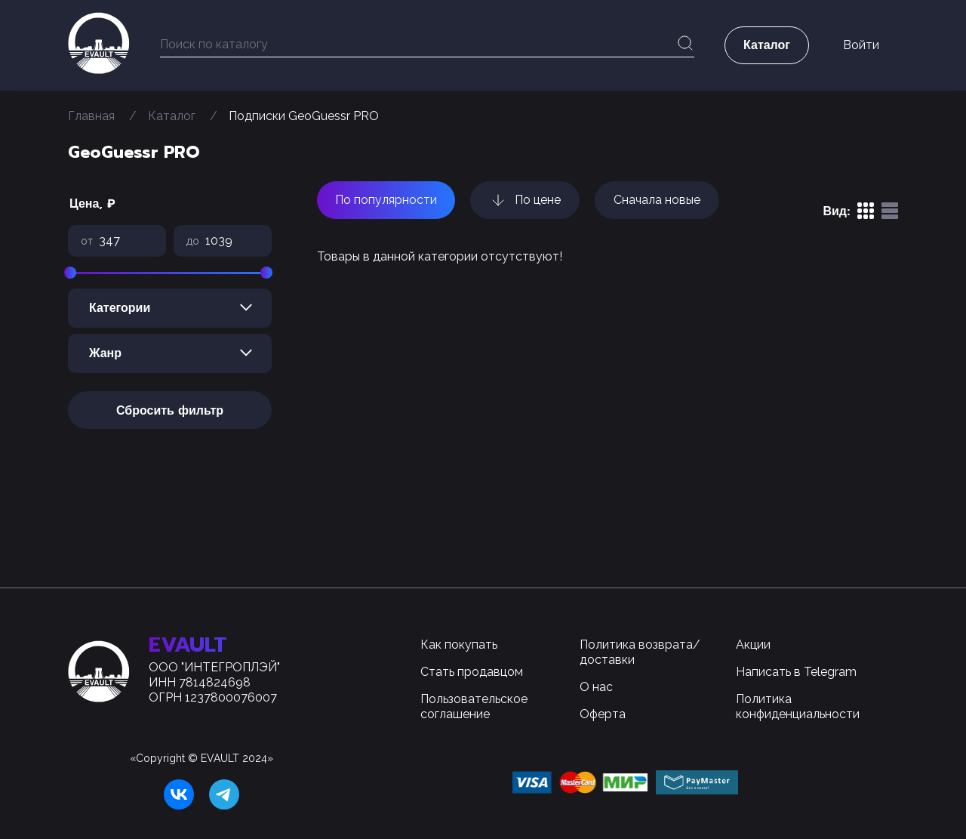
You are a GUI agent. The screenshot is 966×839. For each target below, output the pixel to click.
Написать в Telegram (796, 672)
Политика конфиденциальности (798, 706)
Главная (91, 116)
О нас (596, 687)
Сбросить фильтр (169, 411)
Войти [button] (861, 45)
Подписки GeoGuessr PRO (304, 116)
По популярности (386, 200)
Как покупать (458, 644)
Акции (753, 644)
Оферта (603, 714)
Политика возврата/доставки (640, 652)
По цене (525, 200)
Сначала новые (657, 200)
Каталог (171, 116)
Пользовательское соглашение (474, 706)
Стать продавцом (471, 672)
